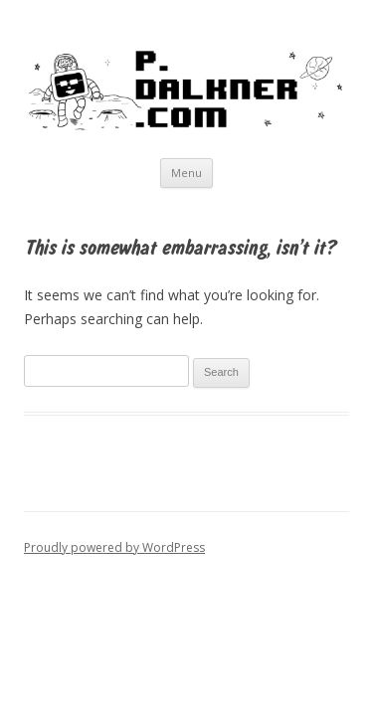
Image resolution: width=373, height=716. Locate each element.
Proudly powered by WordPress (114, 547)
